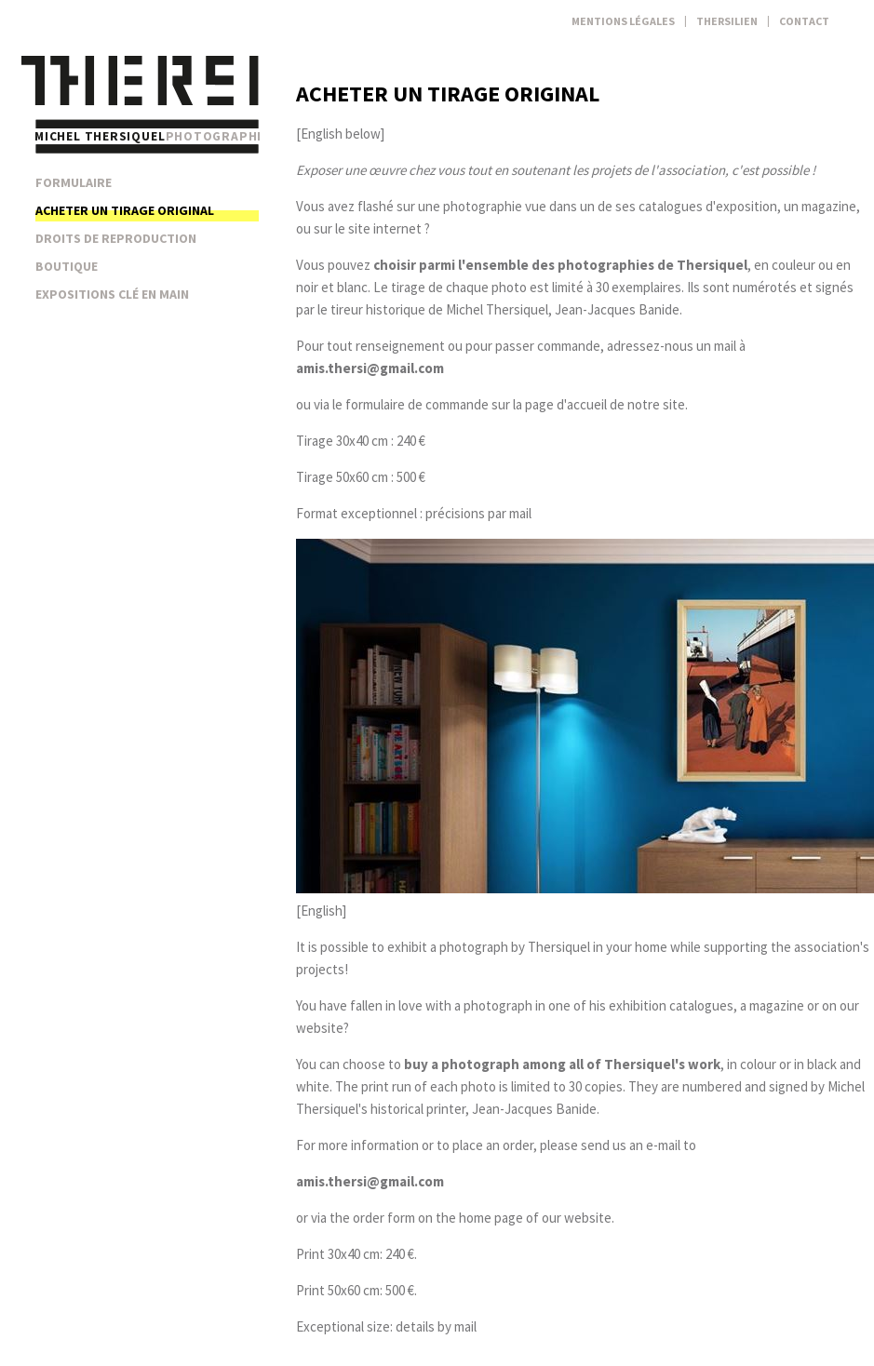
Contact (804, 21)
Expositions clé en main (112, 294)
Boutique (66, 266)
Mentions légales (623, 21)
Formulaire (73, 182)
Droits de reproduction (115, 238)
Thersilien (727, 21)
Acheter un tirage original (124, 210)
